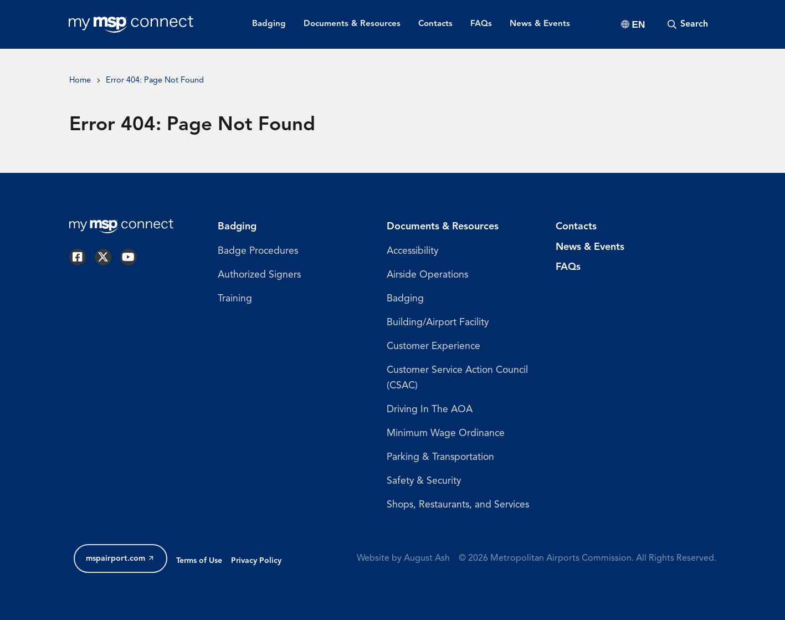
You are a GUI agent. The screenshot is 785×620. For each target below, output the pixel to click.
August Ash (427, 558)
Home (80, 80)
